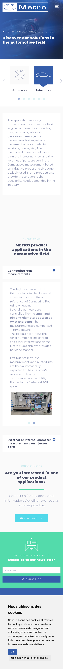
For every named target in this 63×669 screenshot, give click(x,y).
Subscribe (31, 579)
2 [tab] (24, 99)
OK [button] (13, 652)
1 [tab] (19, 99)
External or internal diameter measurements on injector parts (31, 443)
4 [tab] (34, 99)
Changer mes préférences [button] (29, 658)
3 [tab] (29, 99)
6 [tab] (44, 99)
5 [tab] (39, 99)
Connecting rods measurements (31, 272)
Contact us (31, 518)
